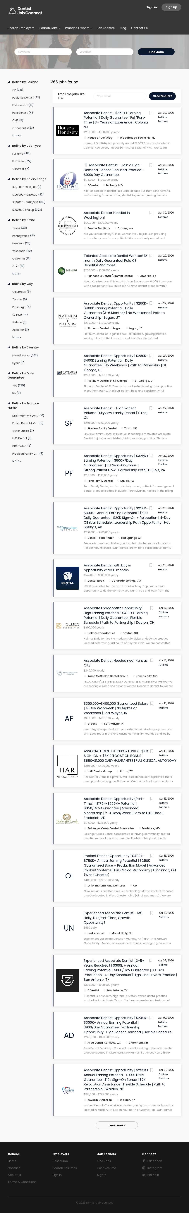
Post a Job (60, 1161)
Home (12, 1161)
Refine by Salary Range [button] (28, 179)
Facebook (154, 1161)
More (15, 135)
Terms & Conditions (22, 1182)
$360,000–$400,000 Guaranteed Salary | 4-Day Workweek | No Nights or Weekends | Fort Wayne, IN (116, 708)
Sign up (171, 7)
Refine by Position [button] (25, 82)
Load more (117, 1125)
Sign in (151, 7)
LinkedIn (153, 1175)
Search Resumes (65, 1168)
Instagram (154, 1168)
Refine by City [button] (22, 284)
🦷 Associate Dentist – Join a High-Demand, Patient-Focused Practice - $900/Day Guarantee (114, 170)
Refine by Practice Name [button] (23, 405)
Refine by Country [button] (25, 348)
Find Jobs (156, 52)
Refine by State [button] (23, 220)
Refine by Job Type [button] (26, 146)
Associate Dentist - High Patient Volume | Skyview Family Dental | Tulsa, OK (115, 413)
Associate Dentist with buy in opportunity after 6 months (107, 567)
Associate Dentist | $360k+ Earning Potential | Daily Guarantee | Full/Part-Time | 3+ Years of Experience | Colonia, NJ (116, 120)
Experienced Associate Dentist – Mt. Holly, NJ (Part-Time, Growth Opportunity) (113, 918)
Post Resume (106, 1168)
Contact (14, 1168)
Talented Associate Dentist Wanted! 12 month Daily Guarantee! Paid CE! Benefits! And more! (115, 260)
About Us (14, 1175)
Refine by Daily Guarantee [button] (21, 375)
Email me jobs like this (71, 96)
